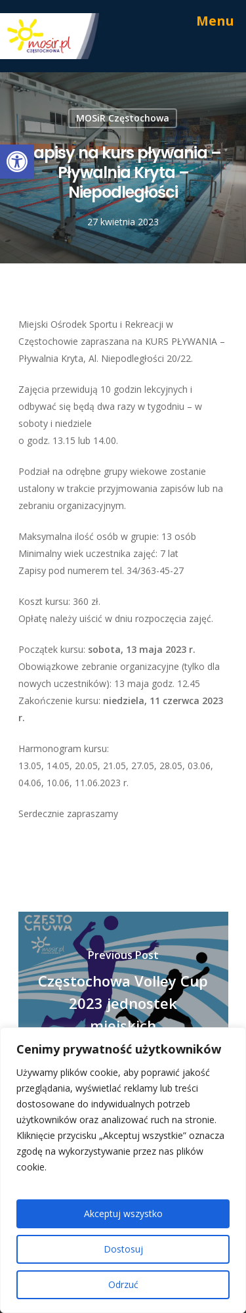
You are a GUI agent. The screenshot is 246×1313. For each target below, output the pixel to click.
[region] (123, 1170)
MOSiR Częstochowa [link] (122, 118)
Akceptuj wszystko (123, 1213)
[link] (17, 162)
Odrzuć (123, 1284)
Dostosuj (123, 1249)
